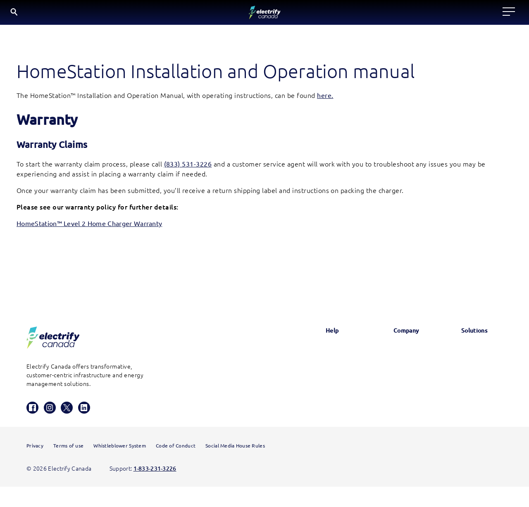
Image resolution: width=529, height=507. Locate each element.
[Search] (454, 14)
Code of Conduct (175, 466)
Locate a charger (156, 14)
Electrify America (472, 355)
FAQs (310, 376)
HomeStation (320, 418)
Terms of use (68, 466)
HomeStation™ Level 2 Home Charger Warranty (89, 227)
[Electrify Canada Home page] (40, 14)
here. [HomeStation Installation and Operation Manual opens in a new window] (325, 99)
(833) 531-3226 (188, 168)
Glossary (314, 355)
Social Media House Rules (235, 466)
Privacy (34, 466)
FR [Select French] (502, 14)
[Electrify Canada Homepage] (52, 342)
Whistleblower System (119, 466)
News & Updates (392, 355)
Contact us (317, 397)
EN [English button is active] (481, 14)
